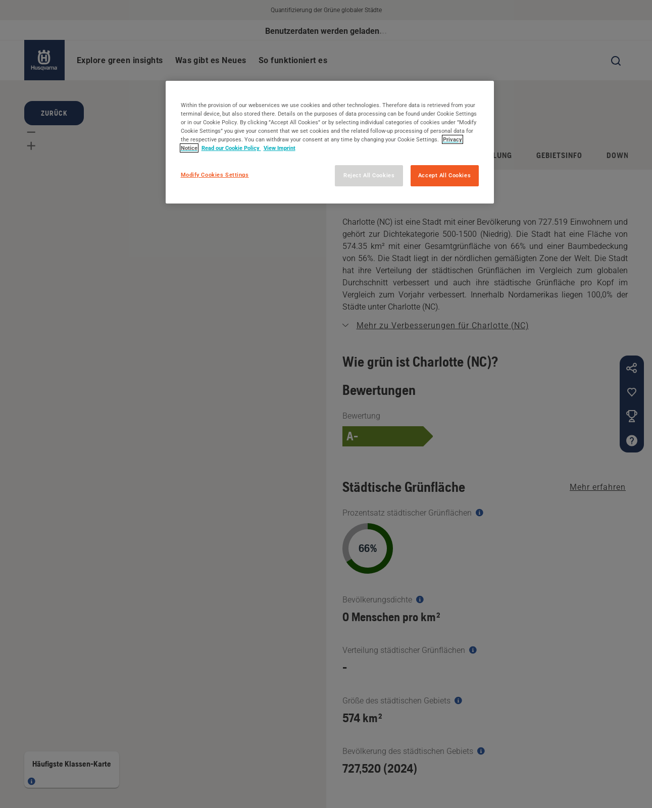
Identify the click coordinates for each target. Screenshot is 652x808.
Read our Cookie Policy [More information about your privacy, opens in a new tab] (231, 148)
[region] (330, 142)
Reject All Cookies (368, 175)
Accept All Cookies (444, 175)
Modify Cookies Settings (215, 174)
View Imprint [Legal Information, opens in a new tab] (279, 148)
